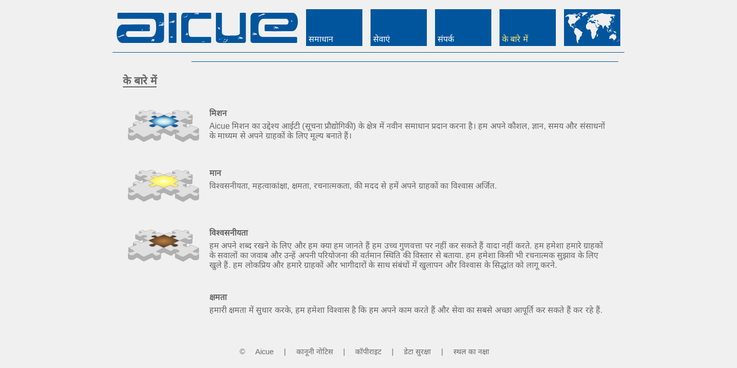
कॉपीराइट (368, 352)
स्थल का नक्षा (471, 352)
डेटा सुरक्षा (417, 352)
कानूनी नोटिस (314, 352)
